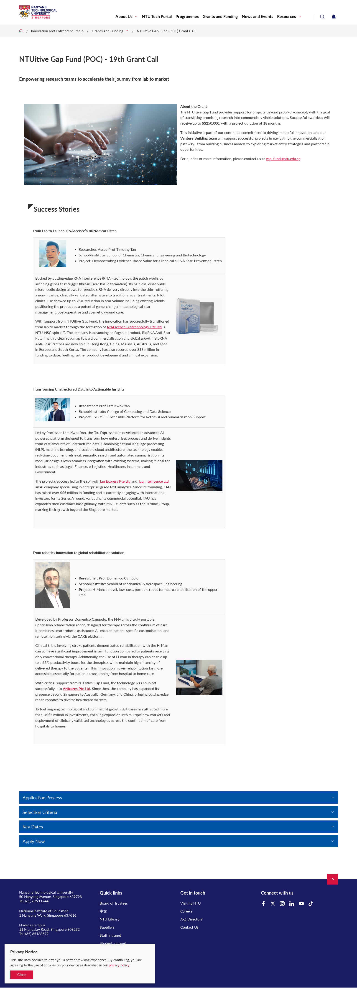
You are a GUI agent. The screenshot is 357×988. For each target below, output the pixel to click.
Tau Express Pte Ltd (114, 481)
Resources (286, 16)
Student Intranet (113, 943)
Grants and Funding (220, 16)
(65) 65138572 (36, 933)
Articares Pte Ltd (76, 688)
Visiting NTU (190, 903)
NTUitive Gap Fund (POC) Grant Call (166, 31)
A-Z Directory (191, 919)
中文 (103, 911)
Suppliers (107, 927)
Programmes (187, 16)
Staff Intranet (110, 935)
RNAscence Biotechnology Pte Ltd (134, 327)
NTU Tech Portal (157, 16)
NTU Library (109, 919)
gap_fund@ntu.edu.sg (283, 158)
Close (21, 974)
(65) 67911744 (36, 901)
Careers (186, 911)
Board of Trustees (114, 903)
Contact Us (189, 927)
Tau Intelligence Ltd (153, 481)
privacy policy (119, 965)
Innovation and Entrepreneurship (57, 31)
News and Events (257, 16)
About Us (124, 16)
